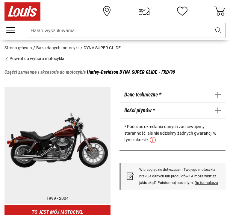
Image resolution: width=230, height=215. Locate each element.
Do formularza (206, 183)
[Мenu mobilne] (10, 30)
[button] (218, 30)
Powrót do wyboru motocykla (34, 58)
